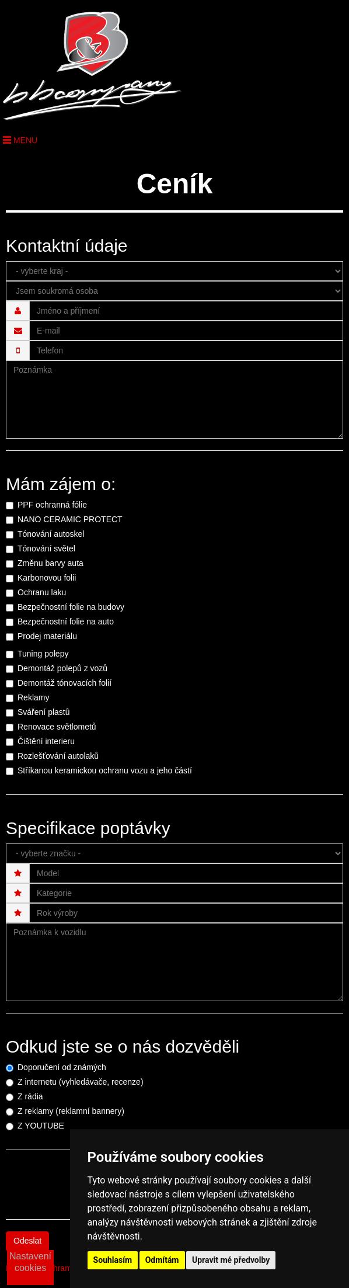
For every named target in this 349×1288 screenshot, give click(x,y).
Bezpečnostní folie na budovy (71, 607)
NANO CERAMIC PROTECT (70, 519)
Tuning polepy (43, 653)
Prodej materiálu (47, 636)
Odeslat (27, 1240)
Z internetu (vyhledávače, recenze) (81, 1081)
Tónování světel (46, 548)
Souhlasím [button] (112, 1260)
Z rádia (30, 1096)
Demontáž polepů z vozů (62, 668)
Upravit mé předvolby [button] (231, 1260)
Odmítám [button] (162, 1260)
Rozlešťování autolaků (58, 756)
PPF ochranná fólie (52, 504)
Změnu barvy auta (50, 563)
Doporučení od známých (62, 1067)
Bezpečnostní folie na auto (66, 621)
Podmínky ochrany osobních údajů (68, 1268)
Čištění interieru (46, 741)
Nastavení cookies (30, 1262)
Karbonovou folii (47, 577)
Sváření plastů (44, 712)
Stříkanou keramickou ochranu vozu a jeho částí (105, 770)
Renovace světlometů (57, 726)
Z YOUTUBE (41, 1125)
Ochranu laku (42, 592)
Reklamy (33, 697)
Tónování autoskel (51, 534)
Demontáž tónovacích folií (64, 683)
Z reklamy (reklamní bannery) (71, 1111)
